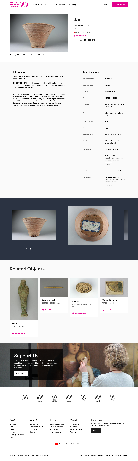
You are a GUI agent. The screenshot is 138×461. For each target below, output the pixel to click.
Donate (32, 432)
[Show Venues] (38, 5)
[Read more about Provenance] (115, 160)
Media (12, 429)
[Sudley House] (98, 398)
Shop (74, 5)
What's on (44, 5)
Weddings (73, 432)
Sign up (96, 431)
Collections (60, 5)
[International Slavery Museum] (54, 398)
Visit (35, 5)
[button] (36, 226)
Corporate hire (75, 424)
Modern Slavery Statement (94, 455)
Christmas (74, 427)
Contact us (13, 432)
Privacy (81, 455)
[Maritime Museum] (69, 398)
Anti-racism (54, 429)
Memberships (34, 424)
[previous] (15, 249)
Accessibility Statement (120, 455)
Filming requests (76, 429)
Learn (69, 5)
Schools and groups (57, 424)
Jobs (11, 427)
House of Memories (57, 427)
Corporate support (36, 427)
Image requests (55, 432)
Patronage (33, 429)
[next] (42, 249)
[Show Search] (105, 4)
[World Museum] (40, 398)
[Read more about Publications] (115, 181)
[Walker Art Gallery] (83, 398)
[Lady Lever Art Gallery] (112, 398)
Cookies (107, 455)
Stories (52, 5)
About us (13, 424)
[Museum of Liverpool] (25, 398)
